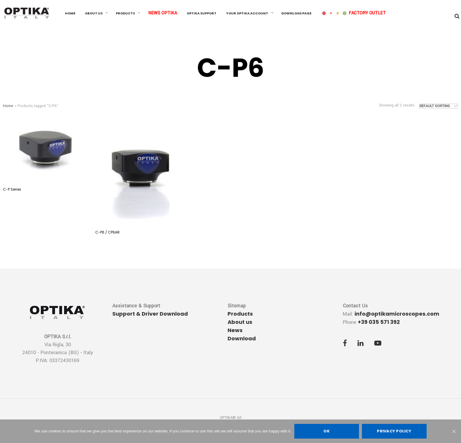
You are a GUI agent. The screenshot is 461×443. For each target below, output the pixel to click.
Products (125, 13)
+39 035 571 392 (379, 322)
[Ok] (454, 431)
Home (70, 13)
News (235, 330)
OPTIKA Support (201, 13)
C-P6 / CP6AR (107, 232)
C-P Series (12, 189)
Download (242, 338)
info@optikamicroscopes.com (397, 313)
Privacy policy (394, 431)
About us (94, 13)
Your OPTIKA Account (247, 13)
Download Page (296, 13)
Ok (326, 431)
